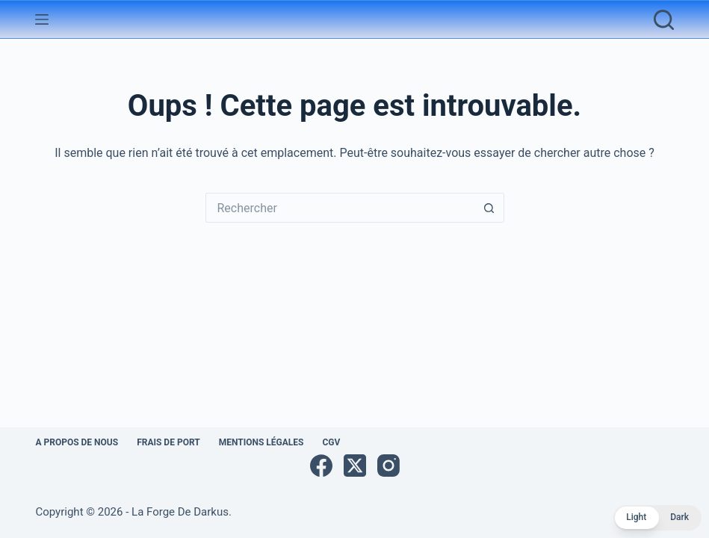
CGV (331, 442)
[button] (657, 518)
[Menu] (42, 19)
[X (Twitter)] (355, 465)
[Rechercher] (664, 20)
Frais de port (168, 442)
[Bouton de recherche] (489, 208)
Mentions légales (261, 442)
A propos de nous (76, 442)
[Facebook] (321, 465)
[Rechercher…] (339, 208)
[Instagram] (388, 465)
